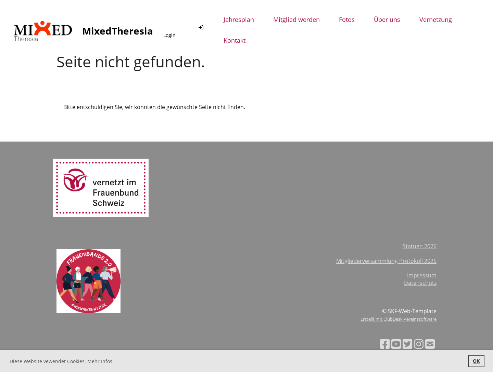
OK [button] (476, 361)
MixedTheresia (117, 30)
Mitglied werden (296, 19)
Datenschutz (420, 283)
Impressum (422, 275)
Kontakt (234, 40)
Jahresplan (239, 19)
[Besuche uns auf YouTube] (396, 343)
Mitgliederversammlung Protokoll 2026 (386, 261)
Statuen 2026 (420, 246)
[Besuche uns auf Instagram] (419, 343)
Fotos (347, 19)
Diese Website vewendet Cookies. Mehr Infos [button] (61, 361)
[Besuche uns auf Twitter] (407, 343)
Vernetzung (435, 19)
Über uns (387, 19)
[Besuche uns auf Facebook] (385, 343)
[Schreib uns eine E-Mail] (430, 343)
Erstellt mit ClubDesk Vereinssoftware (399, 319)
